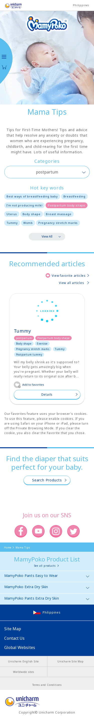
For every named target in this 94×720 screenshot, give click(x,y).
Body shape (32, 214)
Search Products (47, 480)
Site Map (12, 628)
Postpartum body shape (66, 205)
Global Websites (19, 647)
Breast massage (58, 214)
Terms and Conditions (47, 685)
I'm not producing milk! (24, 205)
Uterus (12, 214)
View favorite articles (69, 275)
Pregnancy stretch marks (58, 223)
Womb (28, 223)
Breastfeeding (74, 196)
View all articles (71, 283)
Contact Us (14, 638)
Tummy (12, 223)
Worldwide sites (23, 672)
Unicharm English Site (23, 661)
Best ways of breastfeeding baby (32, 196)
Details (47, 394)
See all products (45, 565)
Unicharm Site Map (70, 661)
